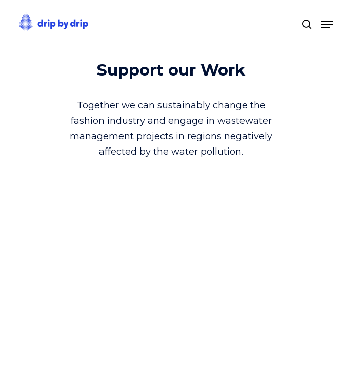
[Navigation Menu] (327, 24)
